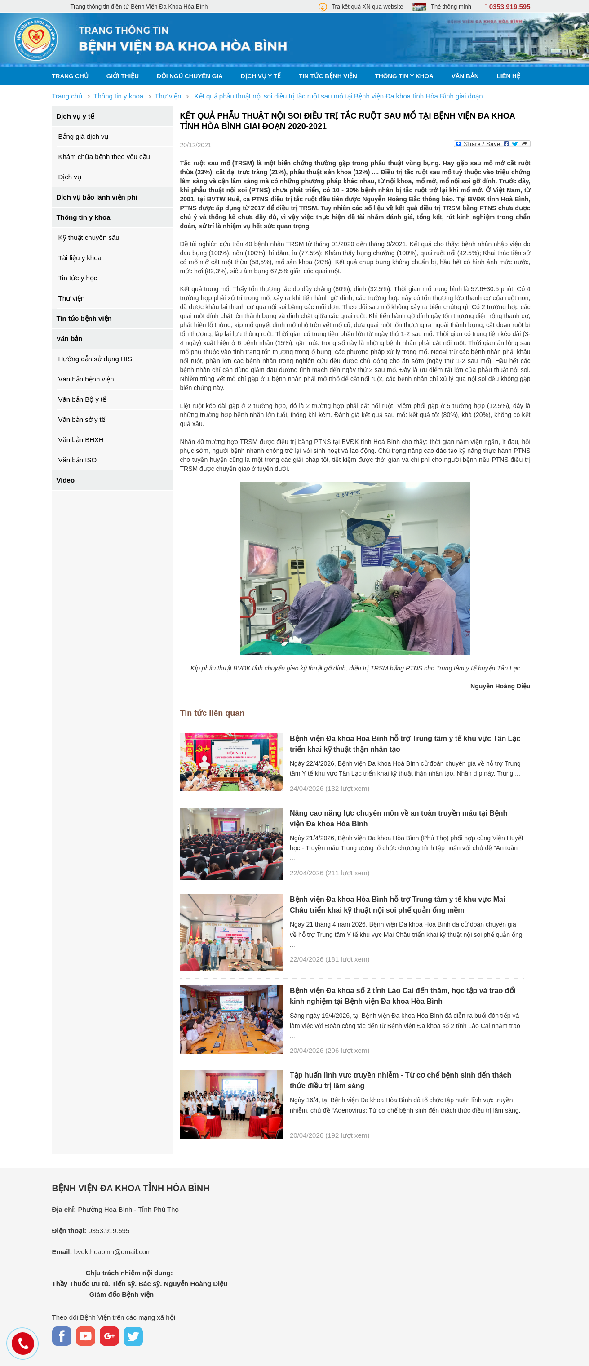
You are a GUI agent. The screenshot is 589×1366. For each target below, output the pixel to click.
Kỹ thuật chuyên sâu (89, 237)
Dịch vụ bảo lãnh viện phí (97, 197)
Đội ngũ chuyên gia (190, 76)
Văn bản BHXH (81, 440)
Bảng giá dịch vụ (83, 136)
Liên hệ (508, 76)
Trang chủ (70, 76)
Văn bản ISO (77, 460)
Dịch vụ (69, 177)
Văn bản (465, 76)
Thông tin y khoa (404, 76)
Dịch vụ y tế (261, 76)
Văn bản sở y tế (81, 419)
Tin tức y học (77, 278)
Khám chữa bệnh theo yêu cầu (104, 156)
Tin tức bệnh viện (328, 76)
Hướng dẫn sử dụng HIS (95, 359)
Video (66, 480)
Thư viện (71, 298)
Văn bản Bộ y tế (82, 399)
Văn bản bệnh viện (86, 379)
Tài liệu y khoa (80, 258)
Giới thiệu (122, 76)
